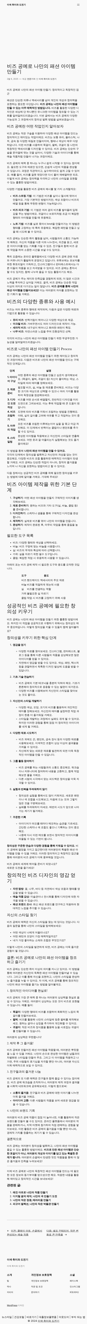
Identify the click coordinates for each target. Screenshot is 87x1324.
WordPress (12, 1305)
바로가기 (32, 1317)
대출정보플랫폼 (47, 1317)
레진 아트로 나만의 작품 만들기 (30, 1192)
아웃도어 (64, 1317)
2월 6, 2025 (12, 79)
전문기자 (31, 79)
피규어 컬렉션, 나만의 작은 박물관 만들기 (36, 1203)
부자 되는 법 (78, 1317)
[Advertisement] (43, 33)
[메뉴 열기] (78, 5)
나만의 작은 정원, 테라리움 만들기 (32, 1200)
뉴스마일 (7, 1317)
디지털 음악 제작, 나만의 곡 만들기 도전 (35, 1196)
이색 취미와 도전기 (16, 4)
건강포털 (19, 1317)
